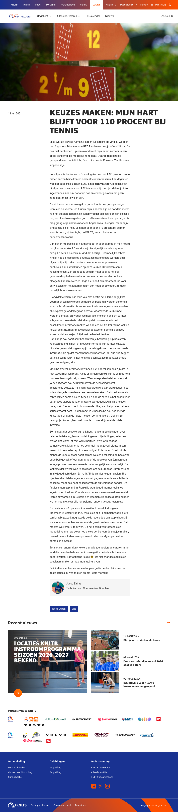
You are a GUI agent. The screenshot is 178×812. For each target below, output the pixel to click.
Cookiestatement (62, 805)
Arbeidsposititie (99, 772)
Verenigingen (68, 4)
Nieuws (109, 16)
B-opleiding (55, 772)
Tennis (26, 4)
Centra (83, 4)
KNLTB (14, 4)
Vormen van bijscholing (20, 772)
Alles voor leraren (67, 16)
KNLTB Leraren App (101, 767)
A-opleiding (55, 767)
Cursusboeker (15, 777)
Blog (74, 608)
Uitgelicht (42, 16)
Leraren (97, 4)
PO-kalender (93, 16)
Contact (144, 4)
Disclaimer (80, 805)
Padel (38, 4)
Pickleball (51, 4)
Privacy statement (40, 805)
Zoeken (165, 16)
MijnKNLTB (160, 4)
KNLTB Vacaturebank (102, 777)
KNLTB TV (111, 4)
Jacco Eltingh (59, 608)
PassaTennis (128, 4)
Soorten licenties (16, 767)
